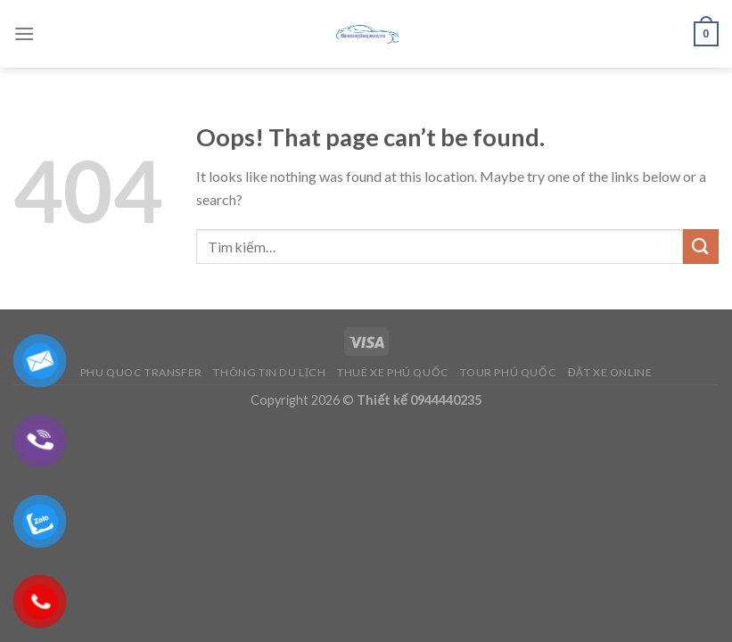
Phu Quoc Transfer (141, 372)
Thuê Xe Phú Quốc (393, 372)
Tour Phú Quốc (508, 372)
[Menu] (24, 33)
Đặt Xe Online (610, 372)
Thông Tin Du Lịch (269, 372)
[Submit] (701, 246)
